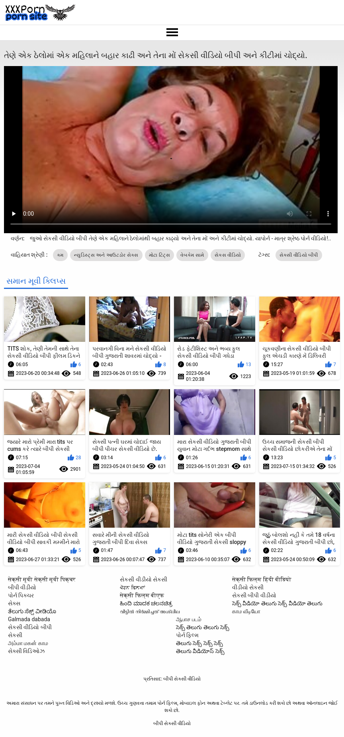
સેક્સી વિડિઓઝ (26, 651)
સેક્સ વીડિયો (228, 255)
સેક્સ (14, 603)
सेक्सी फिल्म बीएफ (142, 595)
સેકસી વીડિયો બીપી (299, 255)
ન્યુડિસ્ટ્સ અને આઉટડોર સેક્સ (106, 255)
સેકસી (15, 635)
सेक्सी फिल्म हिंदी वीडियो (261, 579)
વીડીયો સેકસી (248, 587)
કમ (60, 255)
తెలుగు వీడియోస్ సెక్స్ (200, 651)
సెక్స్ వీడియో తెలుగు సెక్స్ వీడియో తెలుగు (277, 603)
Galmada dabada (29, 619)
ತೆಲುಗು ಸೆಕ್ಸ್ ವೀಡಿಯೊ (32, 611)
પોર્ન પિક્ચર (21, 595)
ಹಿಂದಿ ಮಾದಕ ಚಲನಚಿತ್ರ (146, 603)
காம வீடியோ (246, 611)
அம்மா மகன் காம (28, 643)
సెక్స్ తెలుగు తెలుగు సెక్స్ (202, 627)
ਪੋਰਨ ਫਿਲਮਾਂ (132, 587)
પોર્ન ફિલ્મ (187, 635)
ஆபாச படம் (188, 619)
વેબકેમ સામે (192, 255)
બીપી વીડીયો (22, 587)
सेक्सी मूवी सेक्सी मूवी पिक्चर (42, 579)
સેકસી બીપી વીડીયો (254, 595)
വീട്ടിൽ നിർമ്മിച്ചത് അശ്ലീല (150, 611)
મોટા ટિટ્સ (159, 255)
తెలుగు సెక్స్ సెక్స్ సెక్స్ (199, 643)
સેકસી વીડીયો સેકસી (143, 579)
